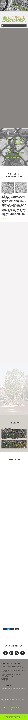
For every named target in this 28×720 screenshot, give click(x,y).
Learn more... (4, 218)
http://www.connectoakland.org (17, 709)
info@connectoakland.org (16, 707)
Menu (3, 25)
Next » (17, 629)
